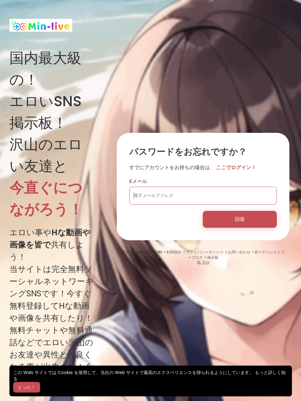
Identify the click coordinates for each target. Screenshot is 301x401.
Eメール (138, 181)
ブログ (197, 257)
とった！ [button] (26, 387)
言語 (203, 262)
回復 (240, 219)
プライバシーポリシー (204, 252)
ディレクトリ (273, 252)
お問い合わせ (239, 252)
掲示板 (212, 257)
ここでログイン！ (236, 167)
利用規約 (173, 252)
